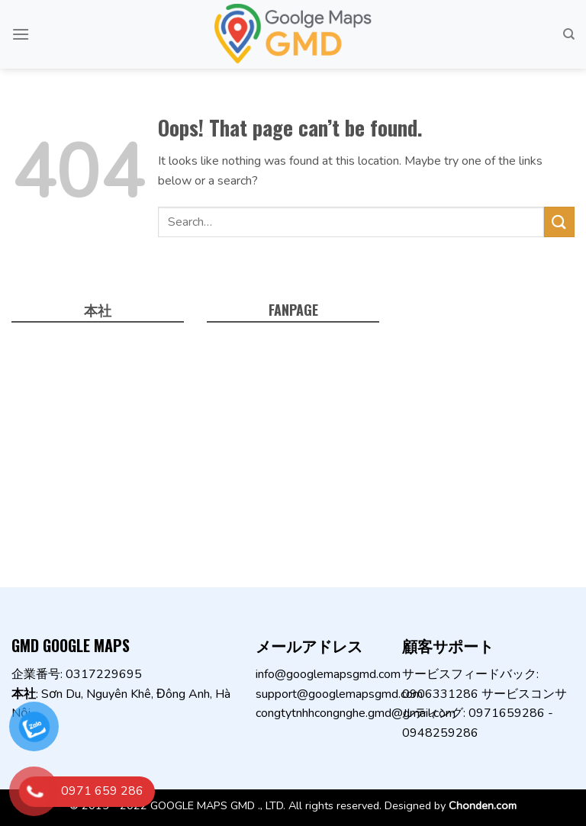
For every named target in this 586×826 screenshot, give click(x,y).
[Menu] (20, 34)
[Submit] (559, 221)
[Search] (569, 34)
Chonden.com (483, 805)
